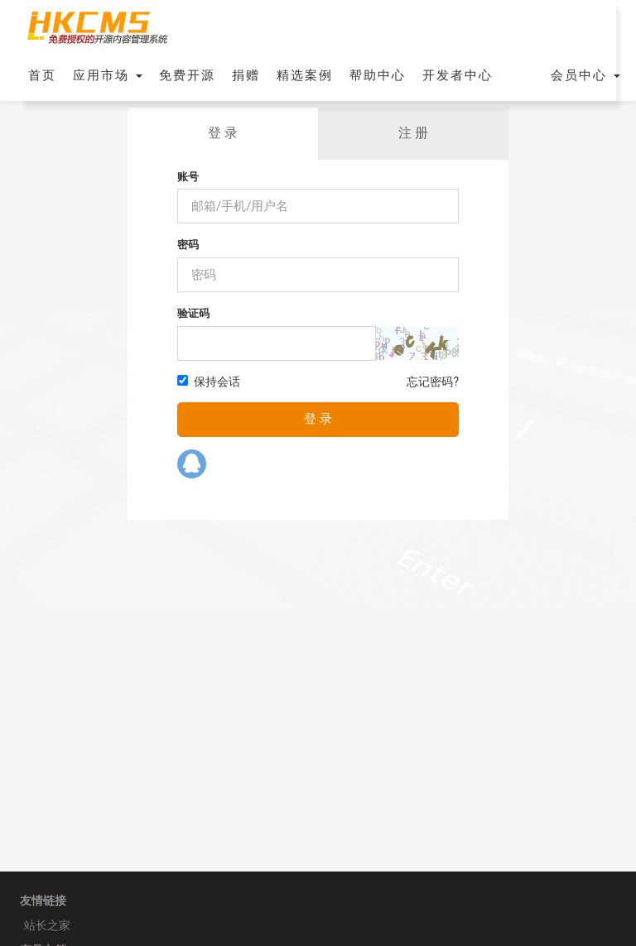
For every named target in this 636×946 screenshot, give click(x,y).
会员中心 (585, 75)
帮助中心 (377, 75)
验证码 (193, 313)
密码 (188, 244)
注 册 (413, 133)
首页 (42, 75)
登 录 (223, 133)
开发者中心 (457, 75)
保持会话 (208, 381)
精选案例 (305, 75)
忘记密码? (433, 381)
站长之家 (47, 925)
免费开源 (187, 75)
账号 (188, 176)
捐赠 (246, 75)
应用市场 (107, 75)
